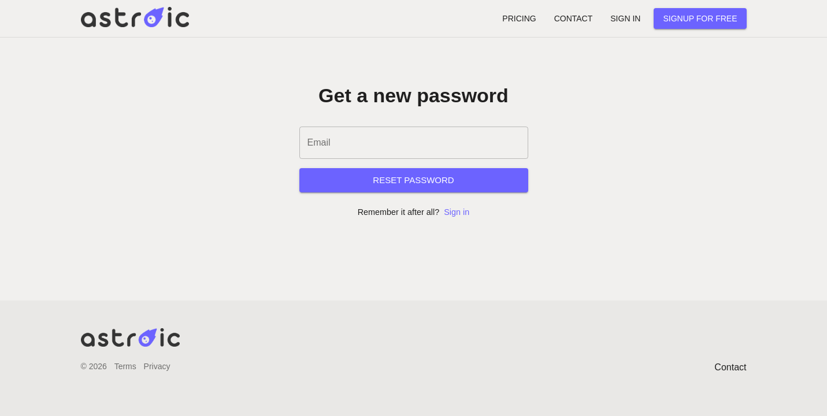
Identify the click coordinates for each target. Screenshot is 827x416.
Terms (125, 366)
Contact (730, 367)
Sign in (456, 212)
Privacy (157, 366)
